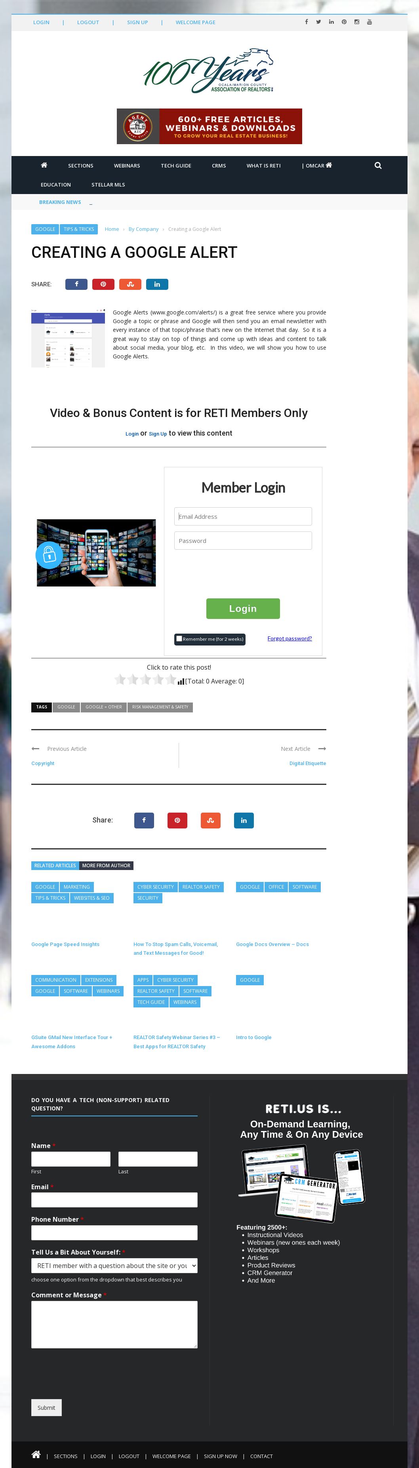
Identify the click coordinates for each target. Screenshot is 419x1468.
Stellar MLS (108, 184)
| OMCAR (316, 165)
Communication (55, 980)
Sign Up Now (220, 1456)
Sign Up (137, 22)
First (36, 1171)
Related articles (55, 865)
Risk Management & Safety (160, 707)
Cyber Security (155, 886)
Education (56, 184)
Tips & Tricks (79, 229)
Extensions (98, 980)
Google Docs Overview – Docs (272, 944)
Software (305, 886)
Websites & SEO (92, 898)
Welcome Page (195, 22)
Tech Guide (176, 165)
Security (147, 898)
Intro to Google (254, 1037)
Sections (80, 165)
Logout (88, 22)
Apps (143, 980)
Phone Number (57, 1219)
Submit (46, 1407)
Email (42, 1187)
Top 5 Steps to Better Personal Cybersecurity (149, 202)
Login (41, 22)
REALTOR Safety (201, 886)
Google (45, 229)
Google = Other (104, 707)
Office (276, 886)
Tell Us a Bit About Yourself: (78, 1252)
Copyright (42, 763)
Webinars (127, 165)
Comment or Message (69, 1295)
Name (43, 1146)
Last (123, 1171)
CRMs (219, 165)
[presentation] (243, 573)
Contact (261, 1456)
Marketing (77, 886)
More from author (106, 865)
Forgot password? (290, 638)
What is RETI (264, 165)
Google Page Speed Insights (65, 944)
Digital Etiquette (307, 763)
